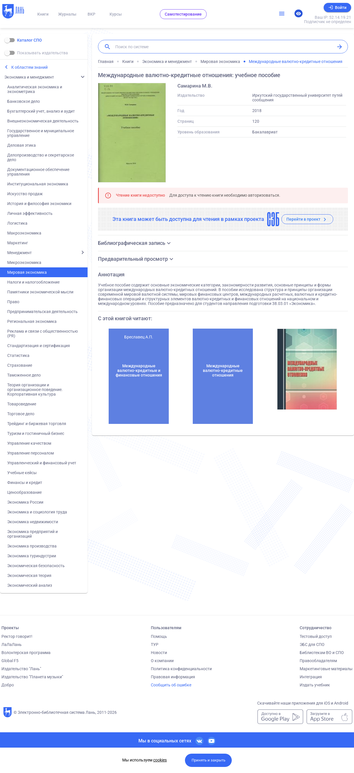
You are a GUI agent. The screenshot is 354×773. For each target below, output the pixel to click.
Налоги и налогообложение (33, 282)
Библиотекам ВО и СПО (322, 652)
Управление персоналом (30, 453)
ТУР (154, 644)
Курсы (116, 14)
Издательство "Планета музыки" (32, 677)
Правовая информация (173, 677)
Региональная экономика (32, 321)
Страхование (19, 365)
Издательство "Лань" (21, 668)
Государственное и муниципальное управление (40, 133)
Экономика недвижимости (32, 521)
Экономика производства (32, 546)
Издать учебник (315, 685)
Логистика (17, 223)
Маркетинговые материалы (326, 668)
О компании (162, 660)
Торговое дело (20, 413)
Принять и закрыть (208, 760)
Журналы (67, 14)
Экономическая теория (29, 575)
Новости (159, 652)
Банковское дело (23, 101)
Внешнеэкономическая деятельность (43, 121)
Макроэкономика (24, 233)
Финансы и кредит (24, 482)
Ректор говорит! (16, 636)
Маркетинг (17, 243)
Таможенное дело (24, 375)
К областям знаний (29, 67)
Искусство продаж (25, 193)
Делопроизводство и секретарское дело (40, 157)
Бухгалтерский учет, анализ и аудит (41, 111)
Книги (43, 14)
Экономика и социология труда (37, 512)
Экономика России (25, 502)
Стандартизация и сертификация (38, 345)
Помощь (159, 636)
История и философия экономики (39, 203)
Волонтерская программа (26, 652)
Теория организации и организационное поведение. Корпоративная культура (35, 389)
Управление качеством (29, 443)
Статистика (18, 355)
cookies (160, 760)
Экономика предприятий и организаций (32, 534)
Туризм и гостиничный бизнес (35, 433)
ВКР (91, 14)
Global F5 (9, 660)
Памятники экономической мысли (40, 292)
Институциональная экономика (37, 184)
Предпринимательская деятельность (42, 311)
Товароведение (21, 404)
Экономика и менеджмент (29, 77)
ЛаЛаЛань (11, 644)
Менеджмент (19, 252)
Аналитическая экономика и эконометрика (34, 89)
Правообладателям (318, 660)
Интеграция (311, 677)
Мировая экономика (27, 272)
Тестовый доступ (316, 636)
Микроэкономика (24, 262)
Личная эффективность (30, 213)
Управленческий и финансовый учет (41, 463)
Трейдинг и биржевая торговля (36, 423)
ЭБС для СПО (312, 644)
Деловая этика (21, 145)
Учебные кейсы (22, 472)
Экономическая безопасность (36, 565)
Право (13, 301)
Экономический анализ (29, 585)
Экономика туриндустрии (31, 556)
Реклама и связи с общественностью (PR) (42, 333)
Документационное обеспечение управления (38, 171)
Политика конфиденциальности (181, 668)
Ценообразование (24, 492)
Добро (7, 685)
